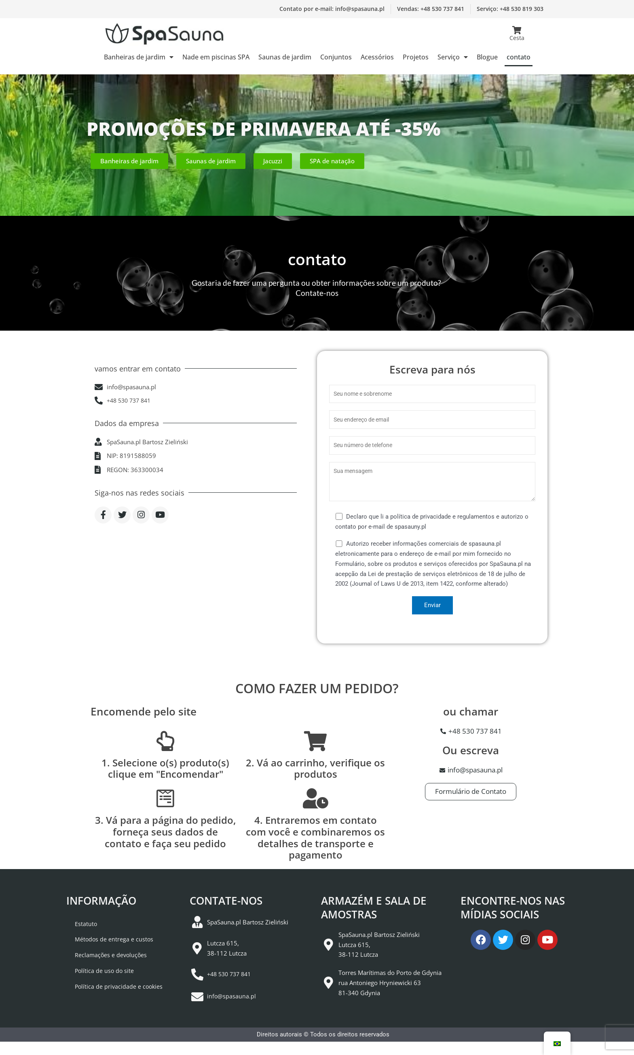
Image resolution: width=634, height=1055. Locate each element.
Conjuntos (336, 57)
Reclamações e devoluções (103, 970)
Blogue (487, 57)
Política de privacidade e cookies (111, 1007)
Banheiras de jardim (138, 57)
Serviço (452, 57)
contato (518, 57)
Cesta (516, 38)
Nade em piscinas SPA (215, 57)
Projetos (416, 57)
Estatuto (77, 932)
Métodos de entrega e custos (106, 951)
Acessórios (377, 57)
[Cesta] (517, 30)
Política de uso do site (96, 988)
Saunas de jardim (284, 57)
